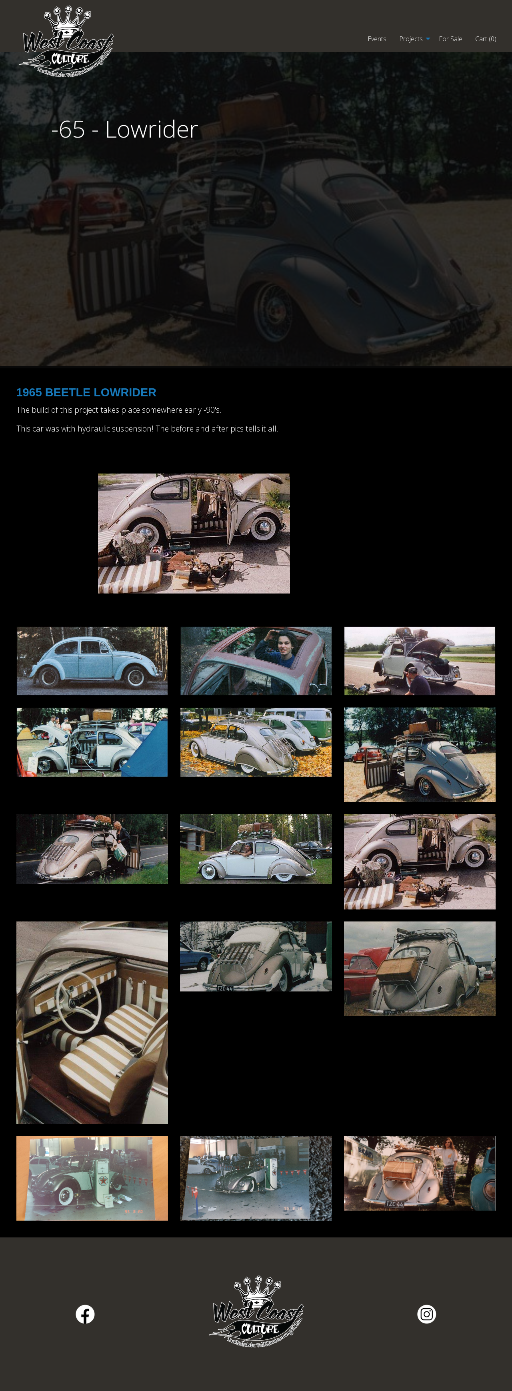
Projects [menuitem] (411, 38)
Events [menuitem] (377, 38)
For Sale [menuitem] (450, 38)
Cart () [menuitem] (485, 38)
